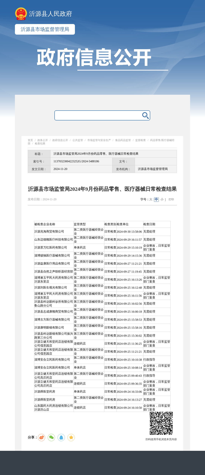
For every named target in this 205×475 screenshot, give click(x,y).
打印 (171, 199)
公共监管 (77, 140)
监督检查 (140, 140)
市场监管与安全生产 (99, 140)
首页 (30, 140)
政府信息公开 (60, 140)
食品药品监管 (123, 140)
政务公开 (42, 140)
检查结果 (40, 143)
